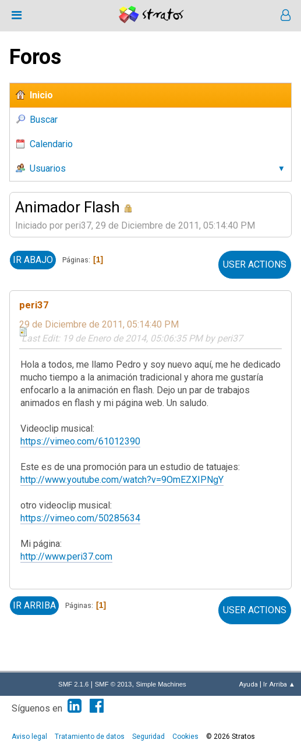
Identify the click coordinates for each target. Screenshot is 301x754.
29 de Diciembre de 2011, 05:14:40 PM (99, 324)
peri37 (34, 305)
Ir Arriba (34, 605)
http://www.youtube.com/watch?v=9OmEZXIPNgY (122, 479)
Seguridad (148, 736)
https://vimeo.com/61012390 (80, 441)
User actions (254, 264)
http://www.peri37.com (66, 556)
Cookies (185, 736)
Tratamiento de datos (90, 736)
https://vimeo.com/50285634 (80, 518)
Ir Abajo (33, 259)
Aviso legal (29, 736)
